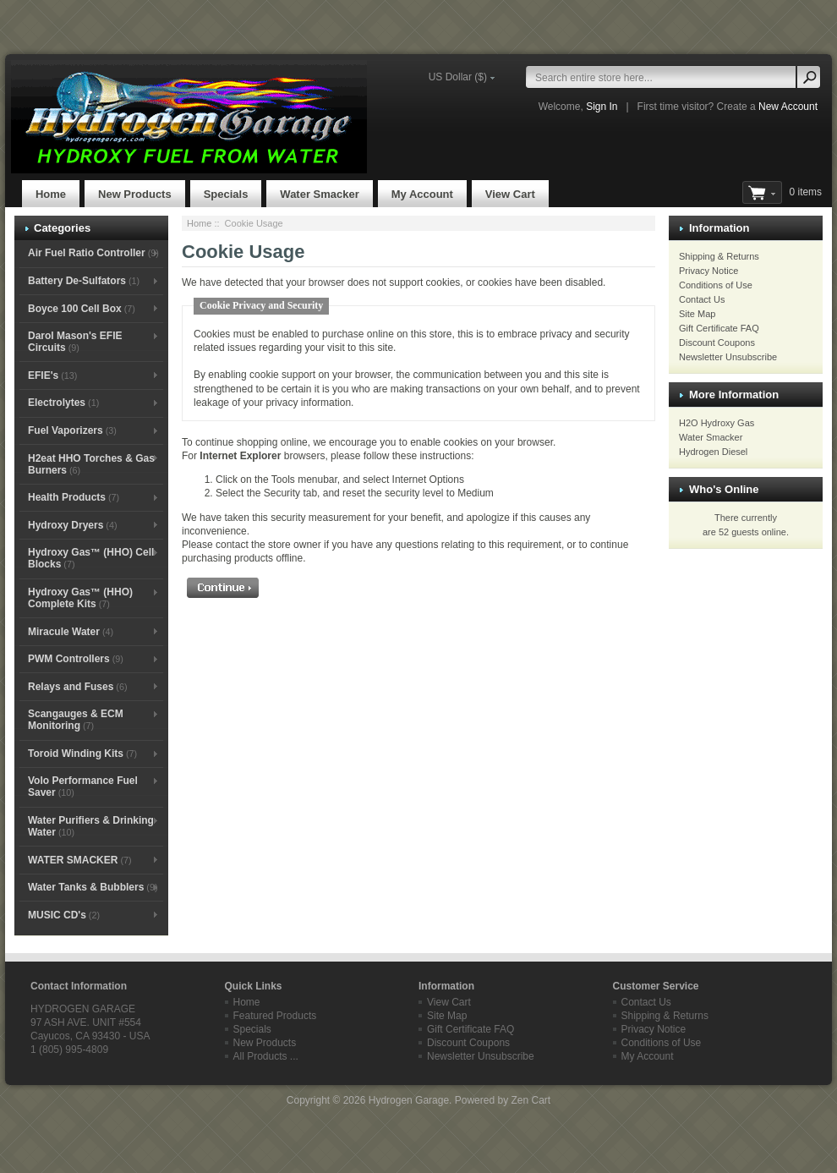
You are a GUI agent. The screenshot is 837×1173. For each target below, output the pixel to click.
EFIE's (52, 375)
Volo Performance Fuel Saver (83, 786)
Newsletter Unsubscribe (728, 357)
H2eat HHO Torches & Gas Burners (91, 464)
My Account (422, 194)
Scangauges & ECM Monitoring (75, 720)
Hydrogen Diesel (713, 452)
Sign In (601, 106)
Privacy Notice (708, 271)
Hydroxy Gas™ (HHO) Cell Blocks (91, 558)
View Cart (510, 194)
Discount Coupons (717, 342)
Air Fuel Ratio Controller (93, 253)
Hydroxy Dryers (73, 525)
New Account (788, 106)
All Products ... (265, 1056)
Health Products (73, 497)
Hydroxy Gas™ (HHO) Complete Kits (80, 598)
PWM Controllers (75, 659)
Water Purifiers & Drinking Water (91, 826)
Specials (226, 194)
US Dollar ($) (458, 77)
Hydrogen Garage (409, 1100)
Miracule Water (70, 632)
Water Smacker (319, 194)
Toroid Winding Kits (82, 753)
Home (51, 194)
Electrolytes (63, 402)
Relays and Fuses (78, 687)
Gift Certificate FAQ (719, 328)
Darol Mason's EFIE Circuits (75, 342)
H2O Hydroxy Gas (716, 423)
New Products (135, 194)
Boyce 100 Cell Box (81, 309)
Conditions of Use (715, 285)
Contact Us (702, 299)
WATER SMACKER (80, 860)
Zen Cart (530, 1100)
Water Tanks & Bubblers (93, 887)
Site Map (697, 314)
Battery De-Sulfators (84, 281)
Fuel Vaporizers (72, 430)
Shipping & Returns (719, 256)
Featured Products (275, 1016)
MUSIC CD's (64, 915)
